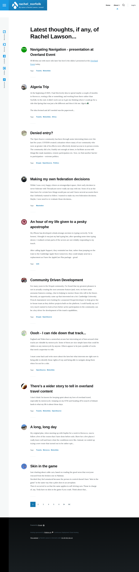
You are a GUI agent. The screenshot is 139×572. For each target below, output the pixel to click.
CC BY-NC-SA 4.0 (67, 538)
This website (34, 538)
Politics (56, 163)
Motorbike (47, 71)
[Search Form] (123, 12)
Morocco (46, 450)
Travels (39, 71)
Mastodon (40, 206)
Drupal (38, 163)
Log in (133, 12)
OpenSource (47, 163)
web (37, 264)
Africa (54, 117)
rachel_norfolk (30, 11)
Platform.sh (49, 532)
